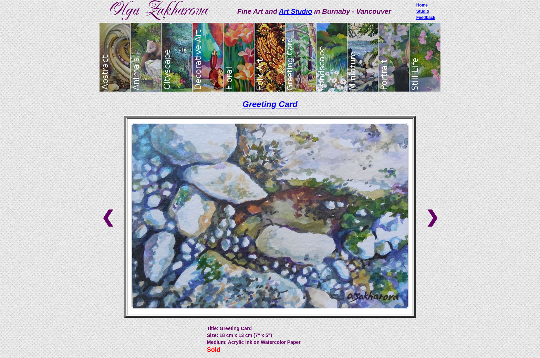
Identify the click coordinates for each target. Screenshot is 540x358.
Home (422, 5)
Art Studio (295, 11)
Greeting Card (270, 104)
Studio (422, 11)
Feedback (425, 17)
